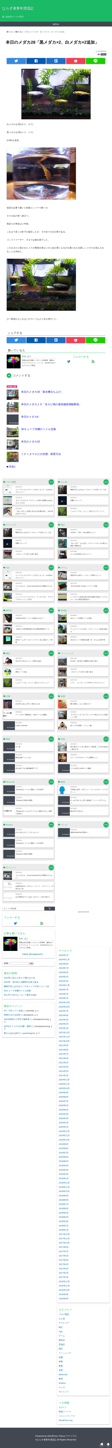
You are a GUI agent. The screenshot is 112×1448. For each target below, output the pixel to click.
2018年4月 (64, 1217)
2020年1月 (64, 1127)
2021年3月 (64, 1067)
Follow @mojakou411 (32, 954)
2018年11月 (64, 1187)
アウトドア (64, 1323)
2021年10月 (64, 1041)
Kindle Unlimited (21, 725)
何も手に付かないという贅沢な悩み (28, 661)
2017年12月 (64, 1234)
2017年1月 (64, 1277)
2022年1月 (64, 1028)
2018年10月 (64, 1191)
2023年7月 (64, 989)
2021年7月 (64, 1054)
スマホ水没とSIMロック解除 (80, 768)
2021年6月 (64, 1058)
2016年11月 (64, 1286)
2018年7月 (64, 1204)
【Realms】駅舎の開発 (23, 800)
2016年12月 (64, 1281)
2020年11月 (64, 1084)
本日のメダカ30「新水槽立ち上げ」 (42, 391)
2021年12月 (64, 1032)
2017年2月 (64, 1273)
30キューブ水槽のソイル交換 (38, 429)
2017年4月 (64, 1264)
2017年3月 (64, 1268)
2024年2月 (64, 977)
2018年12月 (64, 1183)
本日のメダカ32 (30, 441)
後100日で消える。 (77, 811)
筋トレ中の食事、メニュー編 (80, 725)
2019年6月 (64, 1157)
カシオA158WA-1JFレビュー (80, 554)
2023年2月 (64, 994)
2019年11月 (64, 1135)
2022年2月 (64, 1024)
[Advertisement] (83, 928)
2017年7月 (64, 1251)
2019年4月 (64, 1165)
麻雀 (61, 1366)
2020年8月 (64, 1097)
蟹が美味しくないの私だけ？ (80, 704)
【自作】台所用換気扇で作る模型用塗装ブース (32, 629)
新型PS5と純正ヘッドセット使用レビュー (85, 575)
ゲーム (62, 1336)
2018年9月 (64, 1195)
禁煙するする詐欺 (12, 1015)
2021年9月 (64, 1045)
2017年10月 (64, 1243)
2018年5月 (64, 1213)
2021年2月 (64, 1071)
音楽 (61, 1370)
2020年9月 (64, 1092)
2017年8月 (64, 1247)
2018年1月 (64, 1230)
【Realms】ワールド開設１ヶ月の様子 (29, 789)
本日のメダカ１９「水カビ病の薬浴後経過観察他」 (51, 404)
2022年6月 (64, 1015)
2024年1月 (64, 981)
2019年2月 (64, 1174)
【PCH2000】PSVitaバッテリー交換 (83, 586)
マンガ (62, 1387)
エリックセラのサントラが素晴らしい (84, 757)
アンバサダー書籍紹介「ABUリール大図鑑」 (31, 715)
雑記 (61, 1349)
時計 (61, 1327)
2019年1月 (64, 1178)
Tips (60, 1331)
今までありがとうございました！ (27, 832)
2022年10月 (64, 1007)
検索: (6, 963)
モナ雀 (17, 747)
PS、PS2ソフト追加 (13, 1011)
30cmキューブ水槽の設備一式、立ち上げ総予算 (87, 640)
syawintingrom (28, 1033)
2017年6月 (64, 1256)
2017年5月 (64, 1260)
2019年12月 (64, 1131)
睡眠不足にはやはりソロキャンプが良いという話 (88, 489)
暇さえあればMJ (11, 1033)
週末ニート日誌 (21, 672)
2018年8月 (64, 1200)
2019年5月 (64, 1161)
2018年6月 (64, 1208)
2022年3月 (64, 1020)
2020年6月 (64, 1105)
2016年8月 (64, 1298)
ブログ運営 (64, 1314)
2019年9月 (64, 1144)
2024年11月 (64, 959)
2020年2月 (64, 1122)
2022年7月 (64, 1011)
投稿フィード (65, 1411)
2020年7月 (64, 1101)
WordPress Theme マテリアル (62, 1436)
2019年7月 (64, 1153)
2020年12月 (64, 1080)
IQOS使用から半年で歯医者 (17, 1019)
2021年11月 (64, 1037)
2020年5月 (64, 1110)
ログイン (63, 1407)
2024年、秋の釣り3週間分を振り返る (84, 661)
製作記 (62, 1340)
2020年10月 (64, 1088)
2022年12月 (64, 1002)
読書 (61, 1357)
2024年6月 (64, 972)
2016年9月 (64, 1294)
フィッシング (65, 1353)
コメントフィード (67, 1416)
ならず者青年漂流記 (18, 8)
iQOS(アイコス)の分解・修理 (17, 1026)
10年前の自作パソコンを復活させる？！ (30, 618)
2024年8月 (64, 964)
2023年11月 (64, 985)
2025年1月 (64, 955)
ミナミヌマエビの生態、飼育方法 (41, 454)
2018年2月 (64, 1226)
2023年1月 (64, 998)
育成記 (103, 54)
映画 (61, 1379)
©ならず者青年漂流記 (45, 1439)
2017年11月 (64, 1238)
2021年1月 (64, 1075)
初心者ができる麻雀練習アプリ (26, 768)
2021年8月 (64, 1050)
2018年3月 (64, 1221)
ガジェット (64, 1391)
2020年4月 (64, 1114)
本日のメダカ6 (29, 416)
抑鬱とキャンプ (76, 500)
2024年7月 (64, 968)
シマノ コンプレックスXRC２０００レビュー (87, 683)
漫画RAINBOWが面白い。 (80, 832)
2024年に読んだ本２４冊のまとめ (27, 704)
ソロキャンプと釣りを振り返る (26, 554)
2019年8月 (64, 1148)
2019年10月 (64, 1140)
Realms (62, 1383)
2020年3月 (64, 1118)
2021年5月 (64, 1062)
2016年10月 (64, 1290)
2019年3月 (64, 1170)
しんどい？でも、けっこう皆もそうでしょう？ (87, 511)
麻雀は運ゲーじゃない (23, 757)
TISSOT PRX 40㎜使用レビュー (83, 532)
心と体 (62, 1319)
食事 (61, 1361)
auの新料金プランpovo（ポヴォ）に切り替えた (32, 897)
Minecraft (63, 1374)
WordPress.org (65, 1420)
